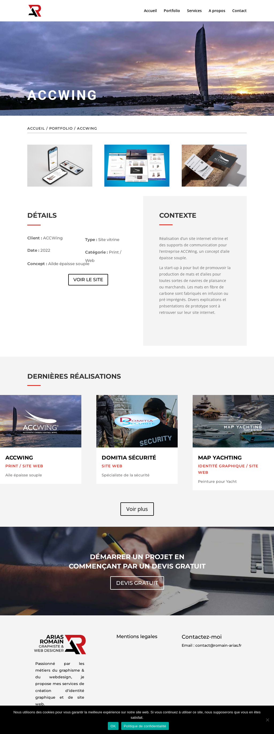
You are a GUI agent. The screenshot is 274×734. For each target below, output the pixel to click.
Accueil (150, 11)
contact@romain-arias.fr (218, 645)
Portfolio (172, 11)
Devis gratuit (137, 583)
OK (113, 726)
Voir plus (137, 509)
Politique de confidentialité (145, 726)
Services (194, 11)
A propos (217, 11)
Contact (239, 11)
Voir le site (88, 279)
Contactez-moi (202, 637)
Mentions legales (136, 636)
